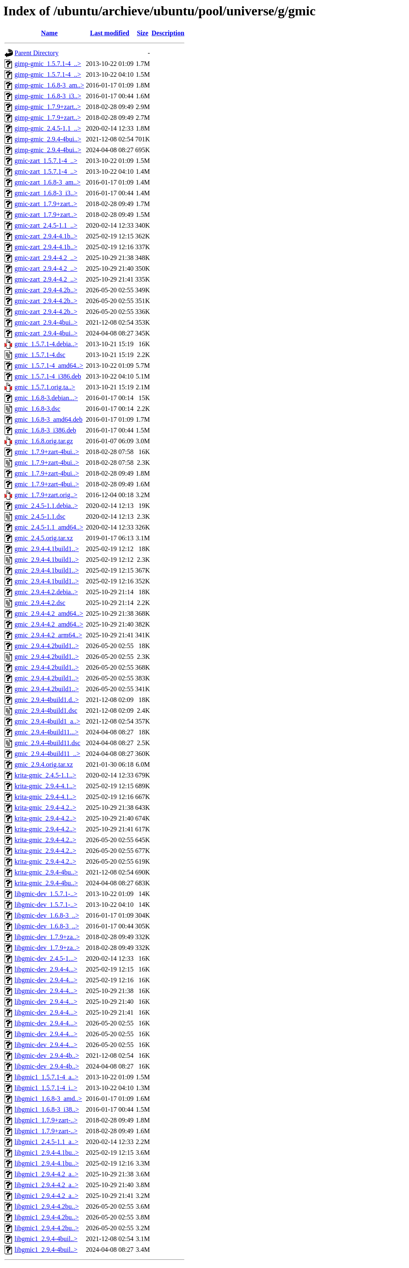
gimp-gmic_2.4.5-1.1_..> (48, 128)
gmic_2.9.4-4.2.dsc (40, 602)
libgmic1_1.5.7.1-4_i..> (46, 1087)
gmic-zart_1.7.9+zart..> (46, 203)
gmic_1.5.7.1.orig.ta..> (45, 387)
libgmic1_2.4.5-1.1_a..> (46, 1141)
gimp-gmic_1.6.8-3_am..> (49, 85)
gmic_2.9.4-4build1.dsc (46, 710)
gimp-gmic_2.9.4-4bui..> (48, 139)
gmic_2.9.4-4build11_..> (47, 753)
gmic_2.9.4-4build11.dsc (47, 742)
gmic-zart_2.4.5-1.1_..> (46, 225)
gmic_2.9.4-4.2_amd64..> (49, 613)
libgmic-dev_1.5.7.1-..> (46, 893)
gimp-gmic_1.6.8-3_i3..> (48, 96)
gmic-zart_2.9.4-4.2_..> (46, 257)
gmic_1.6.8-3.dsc (38, 408)
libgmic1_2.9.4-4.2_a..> (46, 1174)
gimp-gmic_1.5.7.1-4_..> (48, 63)
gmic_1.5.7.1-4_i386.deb (48, 376)
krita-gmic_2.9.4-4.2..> (45, 807)
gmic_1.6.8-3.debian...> (46, 397)
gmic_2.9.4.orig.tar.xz (44, 764)
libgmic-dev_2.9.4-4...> (46, 969)
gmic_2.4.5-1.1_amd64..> (49, 527)
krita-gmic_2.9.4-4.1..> (45, 785)
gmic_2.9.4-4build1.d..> (47, 699)
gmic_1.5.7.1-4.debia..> (46, 343)
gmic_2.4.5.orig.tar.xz (44, 538)
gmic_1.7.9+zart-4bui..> (47, 451)
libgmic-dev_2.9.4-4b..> (47, 1055)
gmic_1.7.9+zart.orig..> (46, 494)
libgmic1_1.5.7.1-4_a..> (46, 1077)
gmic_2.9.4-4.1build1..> (47, 548)
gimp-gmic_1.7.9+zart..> (48, 106)
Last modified (109, 32)
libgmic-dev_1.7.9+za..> (47, 936)
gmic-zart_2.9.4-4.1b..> (46, 236)
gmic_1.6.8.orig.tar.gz (44, 441)
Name (49, 32)
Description (168, 32)
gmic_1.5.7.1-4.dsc (40, 354)
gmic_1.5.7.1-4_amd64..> (49, 365)
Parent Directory (36, 52)
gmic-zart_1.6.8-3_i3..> (46, 193)
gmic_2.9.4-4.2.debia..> (46, 591)
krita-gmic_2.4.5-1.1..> (45, 775)
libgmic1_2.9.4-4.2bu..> (47, 1206)
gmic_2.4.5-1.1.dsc (40, 516)
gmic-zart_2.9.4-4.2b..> (46, 290)
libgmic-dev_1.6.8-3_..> (47, 915)
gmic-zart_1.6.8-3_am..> (47, 182)
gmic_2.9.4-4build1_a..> (47, 721)
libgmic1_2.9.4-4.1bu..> (47, 1152)
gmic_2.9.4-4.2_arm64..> (48, 635)
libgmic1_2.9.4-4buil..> (46, 1238)
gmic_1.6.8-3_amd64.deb (48, 419)
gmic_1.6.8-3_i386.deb (45, 430)
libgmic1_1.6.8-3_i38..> (47, 1109)
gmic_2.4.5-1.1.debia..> (46, 505)
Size (142, 32)
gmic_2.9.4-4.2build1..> (47, 645)
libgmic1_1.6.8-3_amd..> (48, 1098)
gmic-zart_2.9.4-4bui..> (46, 322)
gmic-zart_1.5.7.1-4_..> (46, 160)
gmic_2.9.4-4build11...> (47, 732)
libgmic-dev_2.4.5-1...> (46, 958)
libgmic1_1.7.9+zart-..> (46, 1120)
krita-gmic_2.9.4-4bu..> (46, 872)
